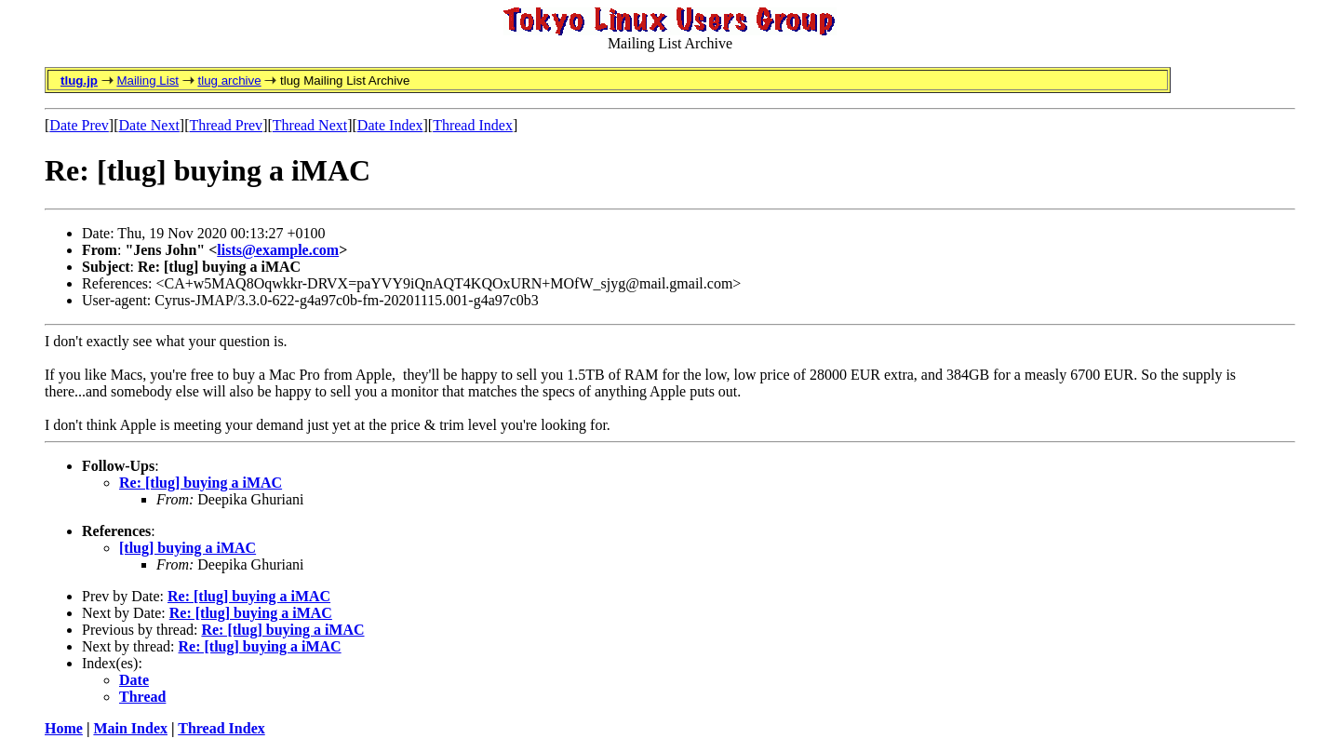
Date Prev (79, 125)
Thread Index (473, 125)
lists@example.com (278, 250)
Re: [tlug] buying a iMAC (200, 482)
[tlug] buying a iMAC (187, 548)
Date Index (390, 125)
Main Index (130, 728)
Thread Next (310, 125)
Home (64, 728)
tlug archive (229, 80)
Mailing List (147, 80)
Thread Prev (225, 125)
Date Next (149, 125)
